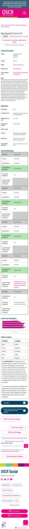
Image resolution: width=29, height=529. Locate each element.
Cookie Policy (7, 490)
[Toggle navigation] (24, 13)
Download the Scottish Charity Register (10, 451)
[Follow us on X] (5, 479)
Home (2, 25)
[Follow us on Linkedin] (2, 479)
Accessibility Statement (11, 495)
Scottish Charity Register (18, 427)
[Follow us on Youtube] (11, 479)
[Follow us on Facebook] (8, 479)
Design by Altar (14, 505)
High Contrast (14, 511)
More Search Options (14, 456)
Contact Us (17, 485)
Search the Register (20, 25)
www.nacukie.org (18, 65)
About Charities (9, 25)
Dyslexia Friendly (14, 516)
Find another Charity (7, 443)
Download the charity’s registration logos (14, 438)
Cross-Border (17, 69)
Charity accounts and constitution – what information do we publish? (13, 410)
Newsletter (6, 485)
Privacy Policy (7, 501)
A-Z (17, 501)
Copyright (6, 403)
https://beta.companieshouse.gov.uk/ (20, 73)
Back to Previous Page (10, 419)
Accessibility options (22, 528)
